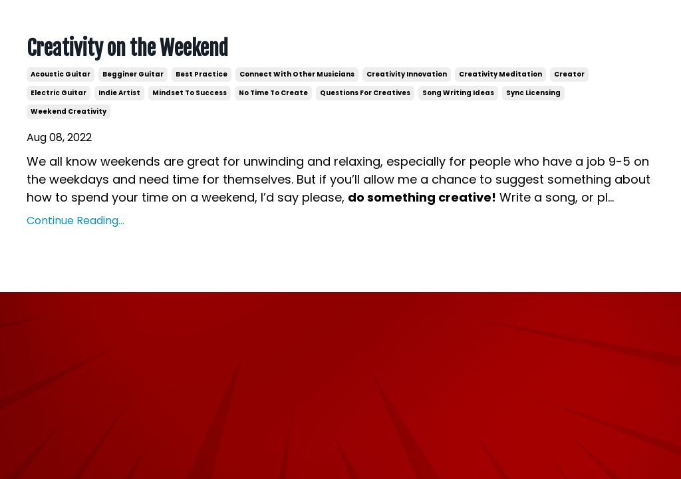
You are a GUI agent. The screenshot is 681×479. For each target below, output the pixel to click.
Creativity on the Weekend (127, 49)
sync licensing (533, 93)
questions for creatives (365, 93)
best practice (201, 74)
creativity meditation (500, 74)
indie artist (119, 93)
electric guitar (58, 93)
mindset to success (189, 93)
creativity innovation (406, 74)
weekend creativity (68, 111)
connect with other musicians (296, 74)
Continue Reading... (75, 220)
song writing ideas (458, 93)
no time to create (273, 93)
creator (569, 74)
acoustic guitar (60, 74)
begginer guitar (133, 74)
